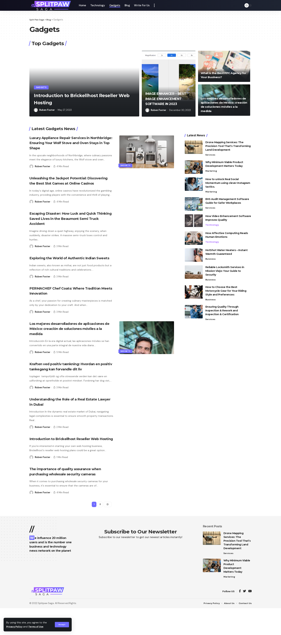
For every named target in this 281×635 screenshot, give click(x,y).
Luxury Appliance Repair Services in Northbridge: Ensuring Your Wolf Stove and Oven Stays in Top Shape (69, 142)
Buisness (210, 252)
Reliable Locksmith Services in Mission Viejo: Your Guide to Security (224, 264)
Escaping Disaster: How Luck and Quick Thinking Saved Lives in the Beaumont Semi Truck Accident (69, 223)
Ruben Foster (47, 109)
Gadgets (42, 87)
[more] (154, 5)
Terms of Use (38, 626)
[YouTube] (250, 618)
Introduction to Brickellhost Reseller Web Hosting (74, 99)
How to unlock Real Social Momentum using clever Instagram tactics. (227, 176)
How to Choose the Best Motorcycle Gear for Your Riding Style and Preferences (225, 284)
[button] (132, 54)
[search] (239, 5)
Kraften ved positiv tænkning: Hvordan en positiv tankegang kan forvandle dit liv (69, 379)
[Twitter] (244, 618)
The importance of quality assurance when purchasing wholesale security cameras (66, 494)
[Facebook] (240, 618)
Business (210, 293)
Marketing (211, 164)
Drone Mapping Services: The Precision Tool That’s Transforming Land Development (228, 138)
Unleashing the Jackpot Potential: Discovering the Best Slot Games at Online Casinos (65, 183)
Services (210, 147)
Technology (212, 218)
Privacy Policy (15, 626)
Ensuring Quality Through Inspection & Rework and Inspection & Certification (222, 304)
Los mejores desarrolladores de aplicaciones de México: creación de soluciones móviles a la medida (65, 338)
